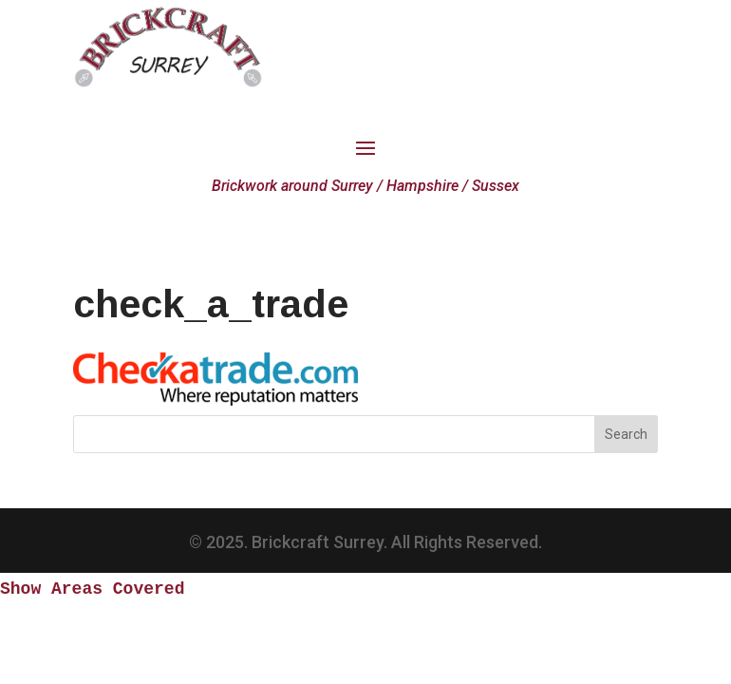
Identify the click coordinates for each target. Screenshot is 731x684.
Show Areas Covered (92, 589)
